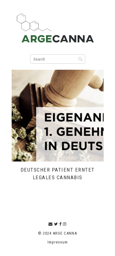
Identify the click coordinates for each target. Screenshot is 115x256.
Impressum (58, 242)
